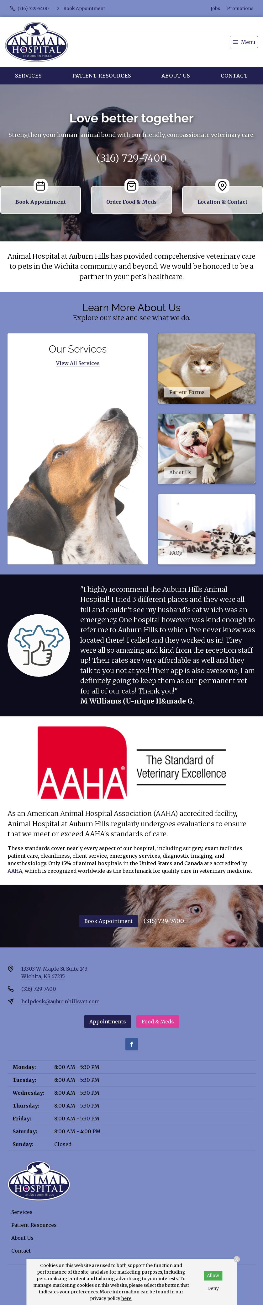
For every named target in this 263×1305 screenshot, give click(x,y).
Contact (234, 76)
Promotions (240, 8)
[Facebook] (131, 1044)
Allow (213, 1275)
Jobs (215, 8)
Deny (213, 1288)
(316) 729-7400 (132, 158)
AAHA (15, 871)
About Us (175, 76)
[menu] (244, 42)
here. (126, 1298)
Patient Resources (101, 76)
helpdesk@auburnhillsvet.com (60, 1001)
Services (28, 76)
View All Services (78, 363)
